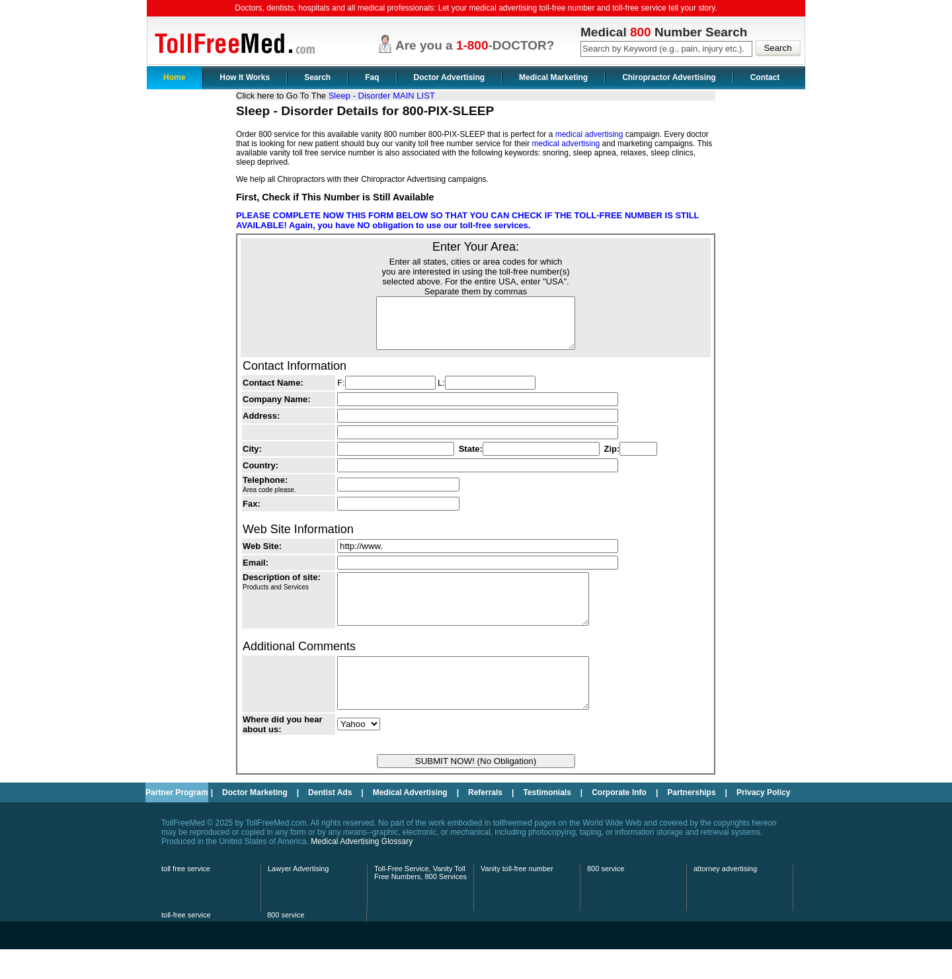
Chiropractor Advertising (669, 77)
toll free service (185, 898)
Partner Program (176, 822)
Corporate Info (619, 822)
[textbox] (666, 49)
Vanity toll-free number (517, 898)
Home (174, 77)
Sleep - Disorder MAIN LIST (382, 96)
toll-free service (186, 945)
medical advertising (589, 134)
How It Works (244, 77)
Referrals (485, 822)
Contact (765, 77)
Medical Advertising (410, 822)
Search (317, 77)
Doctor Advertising (449, 77)
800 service (605, 898)
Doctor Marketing (255, 822)
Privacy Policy (763, 822)
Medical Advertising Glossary (362, 871)
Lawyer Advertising (298, 898)
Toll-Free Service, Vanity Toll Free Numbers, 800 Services (420, 902)
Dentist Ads (330, 822)
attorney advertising (725, 898)
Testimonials (547, 822)
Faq (372, 77)
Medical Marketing (553, 77)
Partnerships (691, 822)
